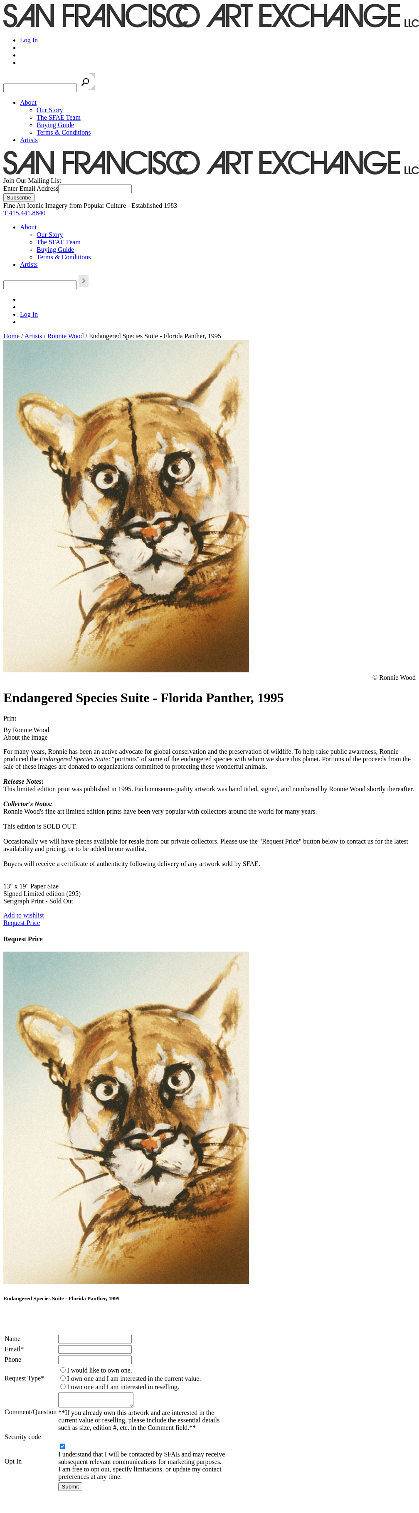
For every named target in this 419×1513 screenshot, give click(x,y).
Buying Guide (55, 124)
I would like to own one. (99, 1370)
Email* (14, 1349)
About (28, 102)
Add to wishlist (23, 915)
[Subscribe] (19, 197)
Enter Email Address (30, 188)
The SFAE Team (59, 117)
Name (12, 1338)
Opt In (13, 1463)
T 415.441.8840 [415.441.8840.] (24, 212)
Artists (29, 139)
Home (11, 336)
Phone (13, 1359)
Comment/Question (31, 1413)
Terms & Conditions (64, 132)
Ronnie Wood (65, 336)
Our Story (50, 109)
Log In (29, 40)
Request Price (21, 922)
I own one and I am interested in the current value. (134, 1378)
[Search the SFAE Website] (40, 88)
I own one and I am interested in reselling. (123, 1386)
